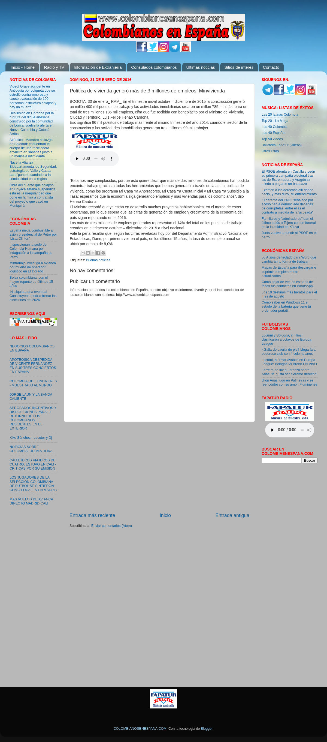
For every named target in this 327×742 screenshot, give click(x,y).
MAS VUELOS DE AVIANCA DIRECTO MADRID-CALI (31, 501)
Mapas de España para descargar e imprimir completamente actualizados (289, 272)
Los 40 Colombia (274, 127)
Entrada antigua (232, 515)
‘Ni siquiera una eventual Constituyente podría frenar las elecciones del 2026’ (33, 296)
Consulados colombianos (154, 67)
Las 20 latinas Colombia (280, 114)
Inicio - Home (23, 67)
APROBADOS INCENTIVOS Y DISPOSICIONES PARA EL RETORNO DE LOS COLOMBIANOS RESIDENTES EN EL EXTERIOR (33, 418)
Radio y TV (54, 67)
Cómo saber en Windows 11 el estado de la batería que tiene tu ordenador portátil (286, 307)
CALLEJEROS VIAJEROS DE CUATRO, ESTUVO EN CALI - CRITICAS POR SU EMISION (33, 464)
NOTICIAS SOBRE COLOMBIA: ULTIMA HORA (31, 449)
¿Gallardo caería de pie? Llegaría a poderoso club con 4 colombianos (289, 352)
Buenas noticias (98, 260)
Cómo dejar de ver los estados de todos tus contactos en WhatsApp (287, 284)
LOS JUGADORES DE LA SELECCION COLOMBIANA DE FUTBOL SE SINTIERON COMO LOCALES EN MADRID (33, 484)
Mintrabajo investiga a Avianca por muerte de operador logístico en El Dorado (33, 267)
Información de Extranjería (98, 67)
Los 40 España (273, 133)
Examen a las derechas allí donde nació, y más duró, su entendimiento (289, 192)
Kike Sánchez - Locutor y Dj (31, 438)
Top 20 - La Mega (275, 121)
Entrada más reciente (92, 515)
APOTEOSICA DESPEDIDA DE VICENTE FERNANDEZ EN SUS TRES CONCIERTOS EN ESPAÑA (33, 366)
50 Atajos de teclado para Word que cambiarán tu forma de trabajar (289, 259)
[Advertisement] (159, 467)
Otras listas (270, 151)
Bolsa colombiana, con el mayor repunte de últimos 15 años (31, 282)
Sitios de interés (238, 67)
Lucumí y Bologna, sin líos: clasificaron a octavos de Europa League (286, 340)
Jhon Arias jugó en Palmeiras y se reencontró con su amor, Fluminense (289, 382)
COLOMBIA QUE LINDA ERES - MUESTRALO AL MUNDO (33, 383)
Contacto (271, 67)
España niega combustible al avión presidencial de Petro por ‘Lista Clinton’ (33, 235)
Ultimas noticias (200, 67)
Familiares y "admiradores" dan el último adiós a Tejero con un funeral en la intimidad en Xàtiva (289, 223)
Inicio (165, 515)
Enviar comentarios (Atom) (111, 526)
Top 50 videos (272, 139)
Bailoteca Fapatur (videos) (282, 145)
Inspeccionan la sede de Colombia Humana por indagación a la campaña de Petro (31, 251)
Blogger (207, 729)
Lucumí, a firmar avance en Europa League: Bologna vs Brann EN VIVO (289, 362)
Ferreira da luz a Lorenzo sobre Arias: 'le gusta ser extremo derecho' (289, 372)
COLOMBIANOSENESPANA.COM (140, 729)
